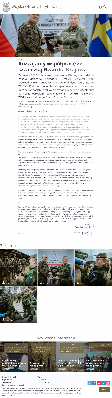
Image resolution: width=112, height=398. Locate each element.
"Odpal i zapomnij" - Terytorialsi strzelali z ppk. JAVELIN (70, 363)
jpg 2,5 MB (7, 283)
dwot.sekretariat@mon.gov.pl (13, 385)
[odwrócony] (101, 7)
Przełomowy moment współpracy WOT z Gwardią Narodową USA (14, 363)
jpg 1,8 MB (82, 283)
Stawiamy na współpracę (37, 364)
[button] (105, 7)
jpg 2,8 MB (44, 283)
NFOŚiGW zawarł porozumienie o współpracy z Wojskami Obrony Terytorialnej (96, 363)
